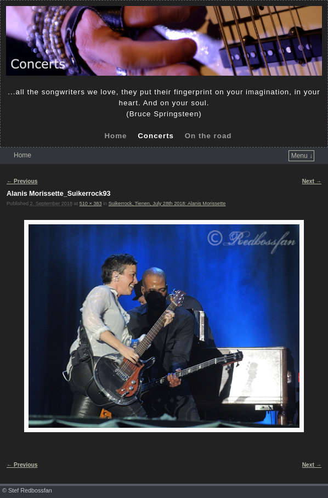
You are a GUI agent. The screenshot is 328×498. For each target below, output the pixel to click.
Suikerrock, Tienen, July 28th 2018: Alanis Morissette (167, 203)
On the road (208, 136)
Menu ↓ (302, 156)
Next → (311, 181)
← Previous (22, 181)
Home (115, 136)
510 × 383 (91, 203)
